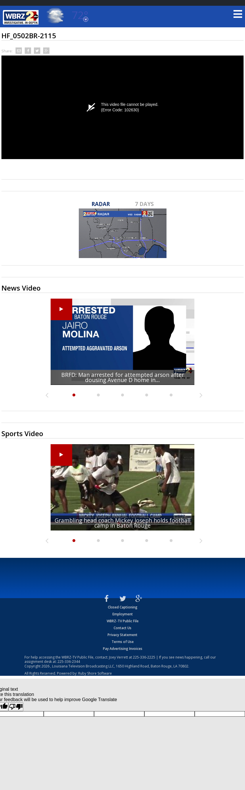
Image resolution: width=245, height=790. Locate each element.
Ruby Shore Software (95, 673)
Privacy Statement (122, 634)
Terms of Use (123, 641)
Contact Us (122, 627)
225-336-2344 (69, 661)
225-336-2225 (144, 657)
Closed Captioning (122, 607)
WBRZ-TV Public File (123, 621)
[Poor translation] (15, 706)
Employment (122, 614)
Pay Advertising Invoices (122, 648)
